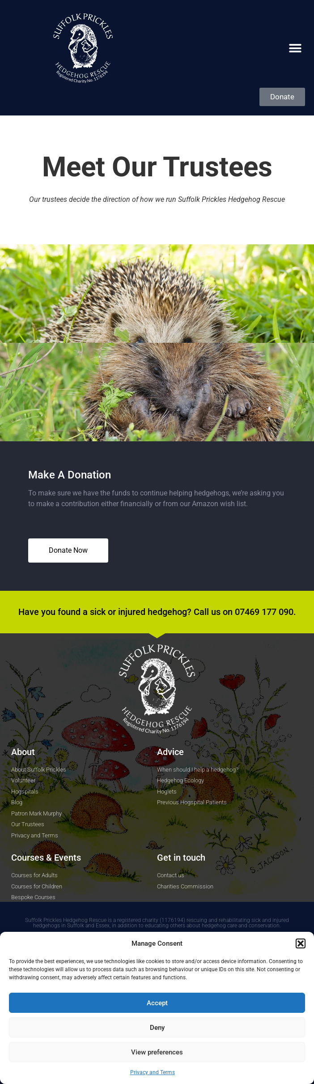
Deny (157, 1028)
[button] (300, 943)
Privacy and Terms (152, 1072)
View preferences (157, 1052)
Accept (157, 1003)
